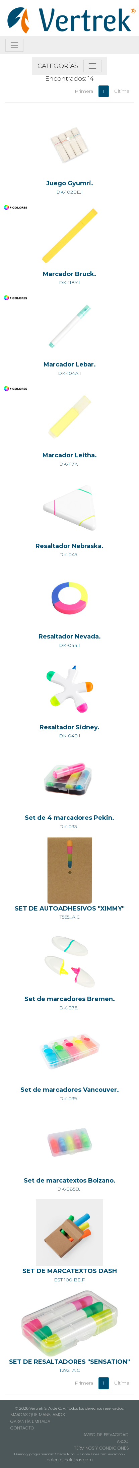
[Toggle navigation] (14, 45)
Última (121, 91)
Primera (84, 91)
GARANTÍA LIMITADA (30, 1421)
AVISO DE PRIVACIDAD (106, 1434)
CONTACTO (22, 1428)
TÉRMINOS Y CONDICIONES (101, 1448)
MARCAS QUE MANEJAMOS (37, 1414)
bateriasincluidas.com (70, 1460)
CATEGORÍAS (58, 66)
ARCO (123, 1441)
